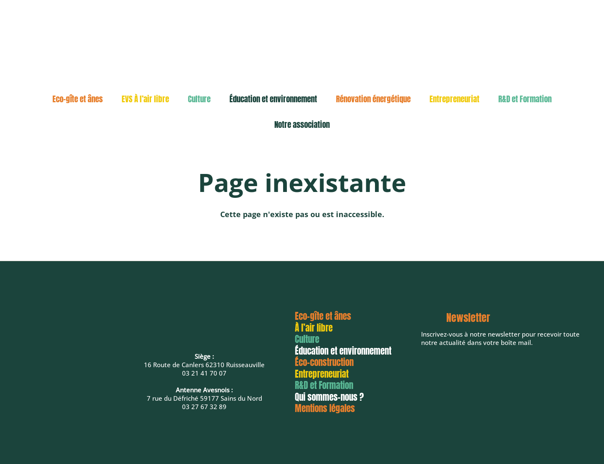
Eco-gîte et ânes (77, 99)
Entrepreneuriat (454, 99)
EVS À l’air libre (145, 99)
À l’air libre (314, 327)
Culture (199, 99)
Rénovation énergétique (373, 99)
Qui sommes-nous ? (329, 397)
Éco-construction (324, 362)
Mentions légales (325, 408)
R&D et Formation (525, 99)
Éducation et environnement (273, 99)
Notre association (302, 124)
